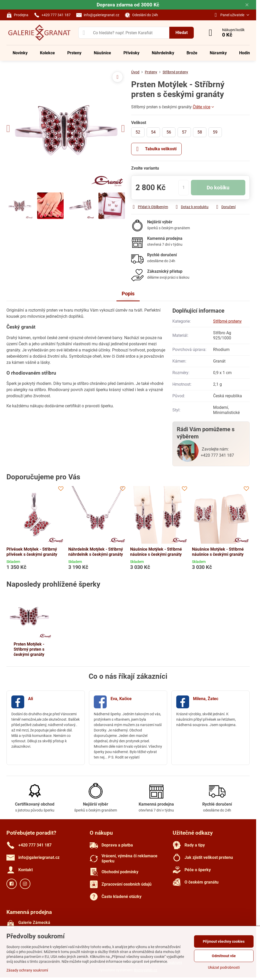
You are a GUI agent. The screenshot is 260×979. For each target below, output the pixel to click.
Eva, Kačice (121, 698)
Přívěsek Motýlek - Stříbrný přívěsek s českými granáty (31, 552)
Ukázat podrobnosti (224, 967)
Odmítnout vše (224, 956)
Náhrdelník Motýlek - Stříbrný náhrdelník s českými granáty (95, 552)
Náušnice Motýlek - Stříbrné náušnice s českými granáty (156, 552)
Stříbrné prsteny (227, 321)
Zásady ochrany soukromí (27, 970)
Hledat (181, 32)
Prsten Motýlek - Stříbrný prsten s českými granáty (29, 649)
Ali (30, 698)
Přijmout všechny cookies (224, 941)
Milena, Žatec (205, 698)
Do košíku (218, 187)
